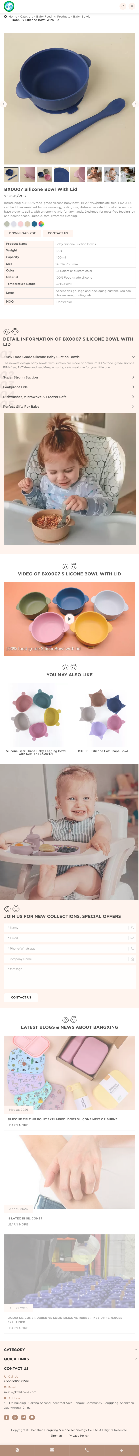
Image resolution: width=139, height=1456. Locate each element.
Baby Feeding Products (53, 16)
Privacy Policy (79, 1435)
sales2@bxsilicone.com (20, 1392)
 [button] (135, 104)
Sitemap (56, 1435)
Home (13, 16)
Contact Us (16, 1368)
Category (26, 16)
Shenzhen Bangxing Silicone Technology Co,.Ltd (64, 1430)
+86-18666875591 (16, 1381)
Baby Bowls (81, 16)
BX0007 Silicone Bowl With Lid (35, 20)
